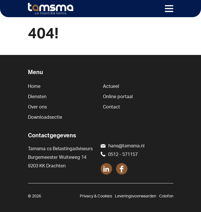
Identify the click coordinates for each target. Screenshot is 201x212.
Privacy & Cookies (96, 196)
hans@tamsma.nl (126, 146)
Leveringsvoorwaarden (135, 196)
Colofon (166, 196)
